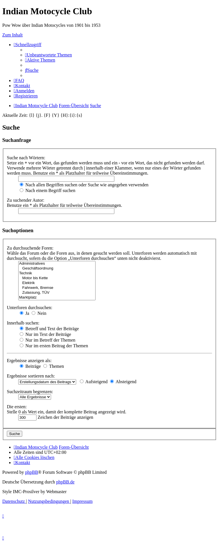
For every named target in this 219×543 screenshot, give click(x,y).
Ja (24, 313)
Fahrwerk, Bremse (57, 287)
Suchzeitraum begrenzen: (30, 391)
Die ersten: (17, 406)
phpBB (31, 472)
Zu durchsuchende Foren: (30, 248)
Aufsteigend (94, 381)
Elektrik (57, 283)
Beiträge (30, 366)
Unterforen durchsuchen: (29, 307)
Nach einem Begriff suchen (47, 190)
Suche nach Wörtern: (26, 157)
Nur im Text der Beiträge (45, 334)
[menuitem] (48, 54)
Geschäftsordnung (57, 268)
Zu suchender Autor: (25, 200)
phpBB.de (65, 481)
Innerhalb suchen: (23, 323)
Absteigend (123, 381)
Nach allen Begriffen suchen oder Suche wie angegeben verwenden (84, 184)
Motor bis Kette (57, 278)
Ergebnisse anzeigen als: (29, 360)
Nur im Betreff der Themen (47, 340)
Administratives (57, 263)
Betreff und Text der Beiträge (49, 328)
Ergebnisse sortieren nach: (31, 375)
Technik (57, 273)
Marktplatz (57, 297)
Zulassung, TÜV (57, 292)
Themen (53, 366)
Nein (39, 313)
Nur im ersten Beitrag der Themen (54, 345)
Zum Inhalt (12, 34)
